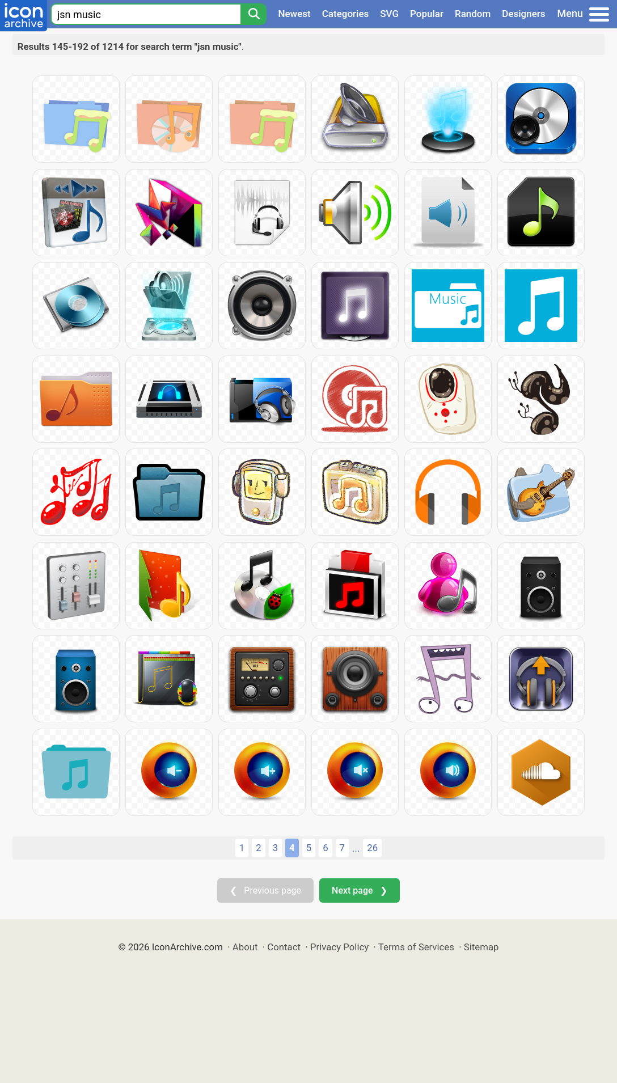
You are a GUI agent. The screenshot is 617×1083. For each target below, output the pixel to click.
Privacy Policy (339, 947)
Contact (284, 947)
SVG (389, 13)
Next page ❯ (359, 890)
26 (372, 847)
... (356, 848)
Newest (294, 13)
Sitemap (481, 947)
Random (473, 13)
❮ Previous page (265, 890)
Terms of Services (416, 947)
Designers (523, 13)
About (245, 947)
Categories (345, 13)
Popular (426, 13)
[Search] (253, 14)
